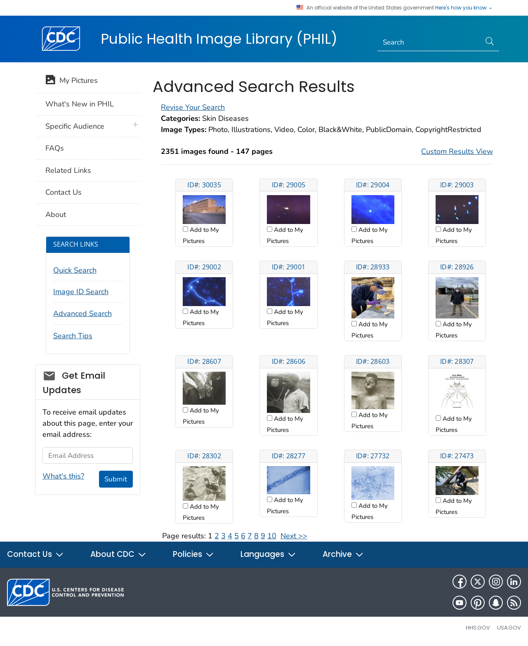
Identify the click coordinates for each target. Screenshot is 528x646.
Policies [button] (193, 554)
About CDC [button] (118, 554)
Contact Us (63, 192)
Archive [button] (343, 554)
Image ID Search (80, 292)
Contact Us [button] (35, 554)
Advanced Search (82, 313)
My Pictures (71, 81)
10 (271, 536)
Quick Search (75, 270)
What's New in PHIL (79, 104)
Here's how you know (464, 8)
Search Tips (72, 336)
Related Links (68, 170)
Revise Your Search (193, 107)
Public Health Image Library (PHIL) (219, 39)
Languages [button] (268, 554)
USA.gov (509, 628)
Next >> (293, 536)
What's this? (63, 476)
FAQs (54, 148)
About (55, 214)
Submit (115, 479)
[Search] (429, 42)
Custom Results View (457, 151)
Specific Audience (74, 126)
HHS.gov (478, 628)
